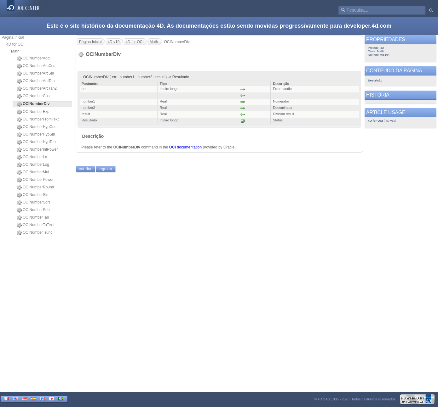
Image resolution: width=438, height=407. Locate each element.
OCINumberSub (33, 210)
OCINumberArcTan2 (37, 88)
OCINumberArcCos (36, 66)
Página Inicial (13, 37)
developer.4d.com (367, 26)
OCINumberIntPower (37, 149)
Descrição (93, 136)
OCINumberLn (32, 157)
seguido (104, 168)
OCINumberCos (33, 96)
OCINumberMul (33, 172)
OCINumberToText (35, 225)
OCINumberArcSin (35, 73)
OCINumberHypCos (36, 127)
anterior (85, 168)
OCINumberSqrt (33, 202)
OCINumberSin (32, 195)
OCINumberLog (33, 164)
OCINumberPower (35, 179)
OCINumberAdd (33, 58)
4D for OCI (15, 44)
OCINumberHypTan (36, 142)
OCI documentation (185, 147)
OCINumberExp (33, 111)
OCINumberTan (33, 217)
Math (15, 51)
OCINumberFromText (38, 119)
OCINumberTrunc (34, 232)
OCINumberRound (35, 187)
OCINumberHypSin (36, 134)
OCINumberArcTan (36, 81)
